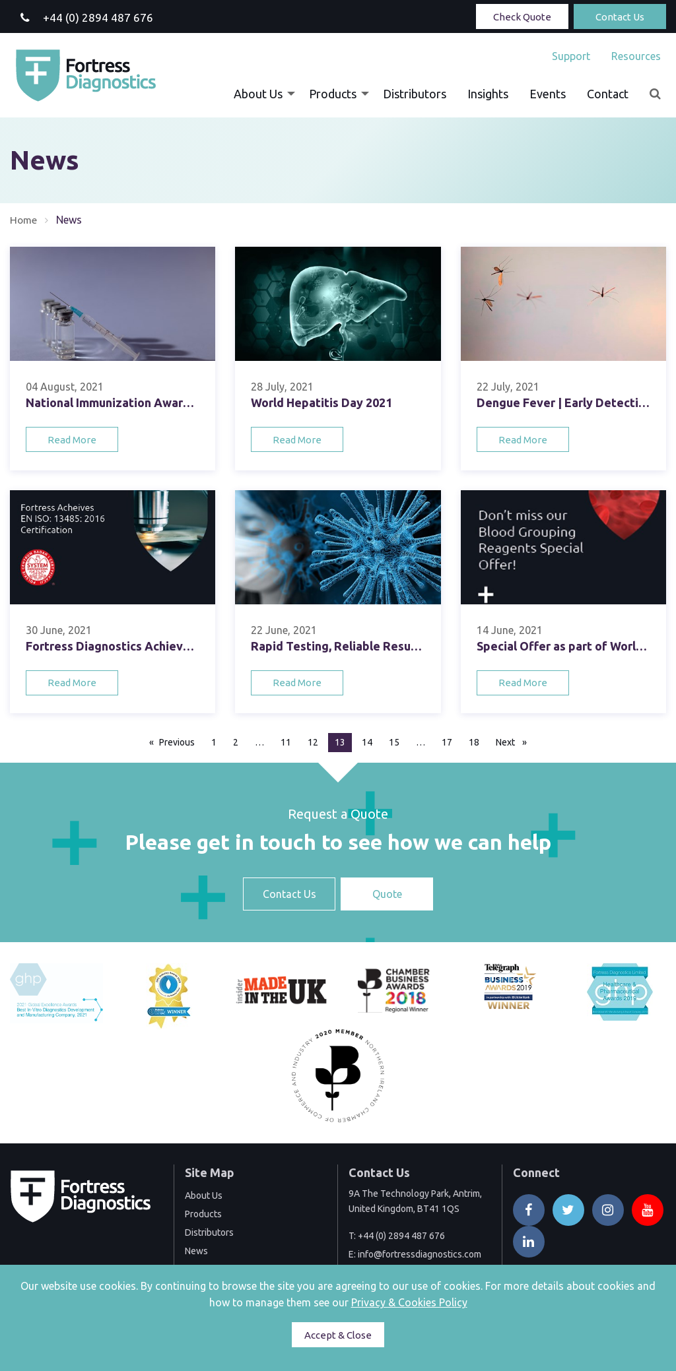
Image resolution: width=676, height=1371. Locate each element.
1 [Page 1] (214, 742)
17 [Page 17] (447, 742)
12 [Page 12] (313, 742)
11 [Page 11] (286, 742)
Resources (636, 56)
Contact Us (619, 16)
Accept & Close (338, 1335)
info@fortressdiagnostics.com (419, 1254)
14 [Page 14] (367, 742)
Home (24, 220)
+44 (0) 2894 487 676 (401, 1235)
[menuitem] (571, 56)
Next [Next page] (514, 741)
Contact (607, 93)
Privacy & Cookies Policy (409, 1302)
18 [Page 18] (474, 742)
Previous (180, 741)
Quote (387, 894)
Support (571, 56)
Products (332, 93)
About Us (258, 93)
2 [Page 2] (235, 742)
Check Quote (522, 16)
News (196, 1251)
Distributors (414, 93)
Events (547, 93)
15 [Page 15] (394, 742)
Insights (487, 93)
